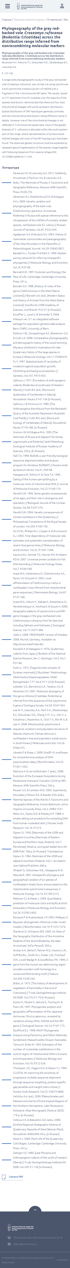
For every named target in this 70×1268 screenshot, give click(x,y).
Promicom (62, 1260)
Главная (6, 19)
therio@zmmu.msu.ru (25, 1244)
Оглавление (54, 19)
